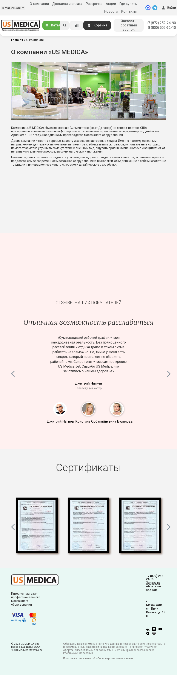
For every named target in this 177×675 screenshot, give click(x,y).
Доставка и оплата (67, 4)
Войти (168, 7)
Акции (111, 4)
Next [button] (169, 373)
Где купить (128, 4)
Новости (111, 11)
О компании (39, 4)
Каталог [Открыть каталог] (54, 25)
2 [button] (88, 409)
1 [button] (60, 409)
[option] (88, 354)
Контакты (129, 11)
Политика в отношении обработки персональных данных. (98, 658)
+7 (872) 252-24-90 (161, 23)
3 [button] (117, 409)
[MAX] (148, 7)
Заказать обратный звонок (128, 25)
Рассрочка (94, 4)
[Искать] (64, 25)
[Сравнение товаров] (77, 25)
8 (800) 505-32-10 (162, 28)
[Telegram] (154, 7)
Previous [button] (13, 373)
